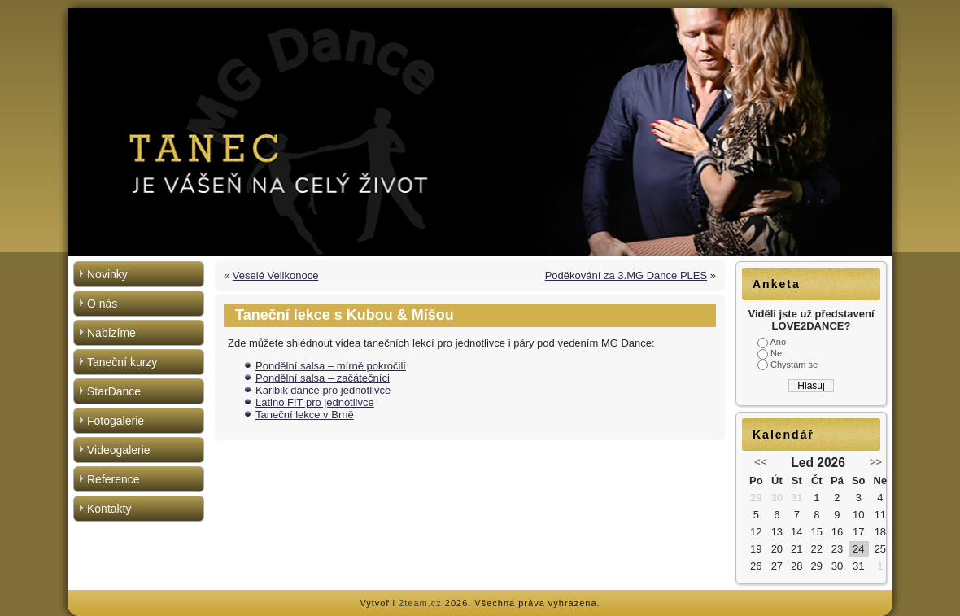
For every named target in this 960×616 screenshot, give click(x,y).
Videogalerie (119, 450)
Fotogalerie (115, 420)
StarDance (114, 391)
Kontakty (109, 508)
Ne (776, 353)
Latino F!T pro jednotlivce (314, 402)
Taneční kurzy (122, 362)
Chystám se (794, 364)
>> (876, 462)
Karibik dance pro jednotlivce (323, 390)
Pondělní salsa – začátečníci (322, 378)
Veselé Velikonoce (276, 275)
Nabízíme (111, 332)
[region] (480, 132)
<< (760, 462)
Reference (113, 479)
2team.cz (420, 603)
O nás (102, 303)
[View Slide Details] (480, 132)
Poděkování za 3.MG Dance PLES (626, 275)
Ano (778, 342)
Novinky (107, 274)
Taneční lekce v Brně (304, 414)
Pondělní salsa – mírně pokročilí (330, 366)
